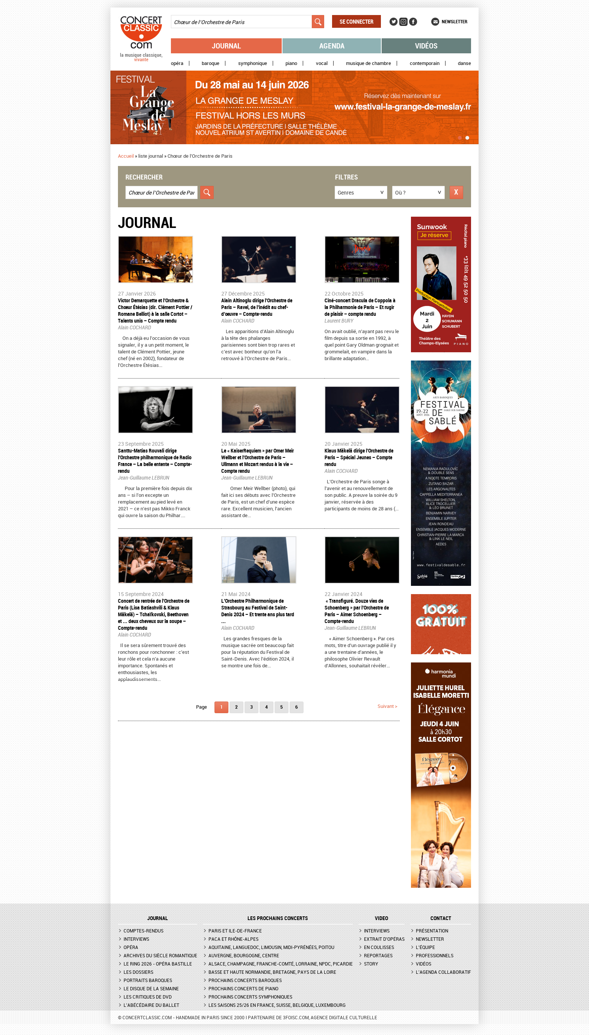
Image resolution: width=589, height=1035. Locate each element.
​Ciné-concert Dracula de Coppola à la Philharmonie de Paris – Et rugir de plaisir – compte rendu (360, 307)
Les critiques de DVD (148, 997)
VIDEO (381, 918)
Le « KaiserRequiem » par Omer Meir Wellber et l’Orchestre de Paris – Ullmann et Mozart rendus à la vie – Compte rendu (257, 460)
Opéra (177, 63)
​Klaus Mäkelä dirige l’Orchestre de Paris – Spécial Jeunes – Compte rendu (359, 457)
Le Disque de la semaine (151, 988)
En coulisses (379, 947)
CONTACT (440, 918)
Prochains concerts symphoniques (250, 997)
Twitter (394, 22)
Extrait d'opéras (384, 939)
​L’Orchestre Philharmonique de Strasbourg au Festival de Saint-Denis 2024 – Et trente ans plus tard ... (257, 611)
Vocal (322, 63)
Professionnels (434, 955)
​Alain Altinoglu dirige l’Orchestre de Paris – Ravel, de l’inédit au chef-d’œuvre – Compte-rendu (256, 307)
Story (371, 964)
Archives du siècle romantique (160, 955)
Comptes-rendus (143, 931)
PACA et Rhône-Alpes (233, 939)
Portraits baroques (148, 980)
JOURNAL (157, 918)
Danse (464, 63)
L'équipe (425, 947)
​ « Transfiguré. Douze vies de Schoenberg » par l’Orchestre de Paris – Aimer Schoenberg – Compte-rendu (357, 611)
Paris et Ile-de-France (235, 931)
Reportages (378, 955)
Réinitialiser (456, 192)
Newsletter (454, 21)
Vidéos (426, 46)
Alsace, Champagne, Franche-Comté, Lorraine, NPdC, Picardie (280, 964)
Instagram (403, 22)
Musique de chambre (368, 63)
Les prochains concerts (278, 918)
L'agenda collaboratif (443, 972)
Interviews (136, 939)
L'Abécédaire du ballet (151, 1005)
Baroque (210, 63)
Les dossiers (138, 972)
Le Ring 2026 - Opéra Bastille (158, 964)
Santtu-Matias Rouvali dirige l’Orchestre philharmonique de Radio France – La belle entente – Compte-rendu (155, 460)
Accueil (126, 155)
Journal (226, 46)
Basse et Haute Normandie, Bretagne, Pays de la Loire (272, 972)
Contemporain (424, 63)
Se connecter (356, 21)
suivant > (387, 706)
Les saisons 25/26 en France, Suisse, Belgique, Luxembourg (277, 1005)
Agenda (331, 46)
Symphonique (252, 63)
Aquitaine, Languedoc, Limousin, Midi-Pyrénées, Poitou (271, 947)
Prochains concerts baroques (245, 980)
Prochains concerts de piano (243, 988)
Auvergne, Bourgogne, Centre (243, 955)
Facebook (413, 22)
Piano (291, 63)
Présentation (432, 931)
